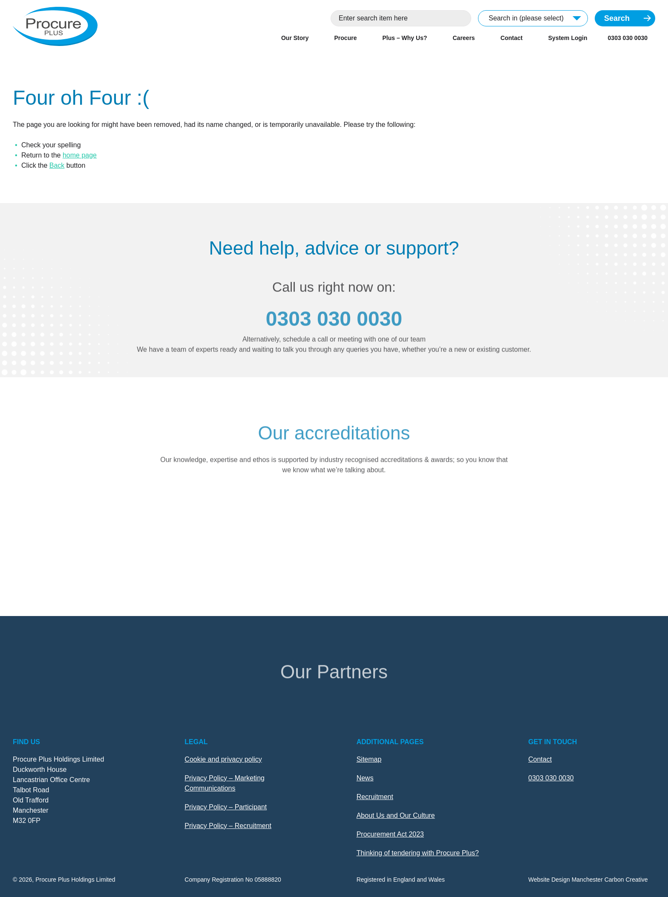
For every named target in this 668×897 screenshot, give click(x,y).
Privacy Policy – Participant (225, 807)
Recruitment (375, 796)
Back (57, 165)
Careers (463, 37)
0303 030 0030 (628, 37)
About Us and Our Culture (396, 815)
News (365, 778)
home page (80, 155)
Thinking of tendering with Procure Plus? (418, 853)
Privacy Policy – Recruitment (227, 825)
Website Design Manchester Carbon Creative (588, 879)
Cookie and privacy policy (223, 759)
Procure (345, 37)
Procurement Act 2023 (390, 834)
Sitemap (369, 759)
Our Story (295, 37)
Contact (512, 37)
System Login (567, 37)
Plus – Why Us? (404, 37)
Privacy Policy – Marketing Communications (224, 783)
